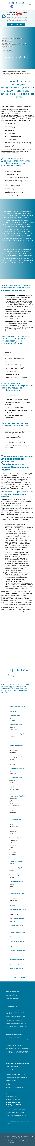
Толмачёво (13, 720)
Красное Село (14, 914)
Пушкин (12, 886)
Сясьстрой (13, 752)
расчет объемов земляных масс (15, 1087)
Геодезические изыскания (14, 1034)
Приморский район (16, 925)
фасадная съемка (11, 1080)
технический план (11, 1001)
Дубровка (12, 801)
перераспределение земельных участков (15, 1017)
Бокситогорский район (18, 734)
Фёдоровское (13, 854)
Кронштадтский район (17, 918)
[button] (30, 5)
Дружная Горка (14, 826)
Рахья (11, 810)
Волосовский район (17, 861)
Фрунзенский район (17, 937)
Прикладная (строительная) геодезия (17, 1063)
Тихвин (12, 877)
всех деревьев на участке (13, 1042)
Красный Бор (13, 840)
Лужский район (15, 715)
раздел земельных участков (14, 1020)
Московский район (16, 968)
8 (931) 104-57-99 (16, 3)
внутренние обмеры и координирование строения (14, 1007)
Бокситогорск (14, 736)
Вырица (12, 821)
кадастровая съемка (12, 1003)
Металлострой (14, 729)
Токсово (12, 815)
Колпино (12, 727)
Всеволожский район (17, 796)
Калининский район (17, 959)
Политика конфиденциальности (15, 1109)
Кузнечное (13, 771)
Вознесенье (13, 898)
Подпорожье (13, 902)
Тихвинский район (16, 875)
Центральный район (17, 941)
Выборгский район (16, 778)
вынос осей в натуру (12, 1066)
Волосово (12, 863)
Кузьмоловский (14, 805)
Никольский (13, 900)
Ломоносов (13, 759)
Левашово (13, 780)
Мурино (12, 808)
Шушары (12, 889)
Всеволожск (13, 798)
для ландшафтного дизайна (14, 1045)
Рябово (12, 847)
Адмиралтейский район (18, 950)
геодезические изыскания (13, 1056)
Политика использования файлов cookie (16, 1116)
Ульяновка (13, 852)
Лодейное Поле (14, 789)
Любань (12, 842)
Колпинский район (16, 725)
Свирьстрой (13, 791)
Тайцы (11, 833)
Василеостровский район (19, 955)
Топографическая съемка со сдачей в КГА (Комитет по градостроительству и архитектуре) (17, 1052)
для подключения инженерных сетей (17, 1040)
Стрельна (12, 764)
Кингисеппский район (17, 706)
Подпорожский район (17, 893)
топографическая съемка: (13, 1037)
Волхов (12, 748)
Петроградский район (17, 977)
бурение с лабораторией (13, 1099)
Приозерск (13, 773)
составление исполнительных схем (16, 1074)
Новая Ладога (14, 750)
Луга (11, 718)
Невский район (15, 973)
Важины (12, 895)
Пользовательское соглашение (15, 1112)
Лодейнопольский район (18, 787)
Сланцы (12, 870)
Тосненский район (16, 838)
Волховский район (16, 745)
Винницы (12, 905)
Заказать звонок (15, 57)
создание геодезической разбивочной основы (17, 1083)
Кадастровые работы (12, 991)
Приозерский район (17, 768)
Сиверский (13, 831)
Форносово (13, 856)
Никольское (13, 845)
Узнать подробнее (16, 24)
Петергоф (12, 761)
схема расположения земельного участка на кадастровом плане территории (15, 1012)
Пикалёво (12, 741)
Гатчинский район (16, 819)
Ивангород (13, 711)
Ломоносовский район (18, 932)
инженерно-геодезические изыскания (17, 1048)
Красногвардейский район (19, 964)
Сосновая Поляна (15, 912)
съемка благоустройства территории (16, 1077)
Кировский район (16, 946)
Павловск (12, 884)
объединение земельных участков (16, 1023)
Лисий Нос (13, 928)
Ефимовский (13, 738)
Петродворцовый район (18, 757)
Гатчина (12, 824)
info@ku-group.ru (11, 1107)
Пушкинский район (16, 882)
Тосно (11, 849)
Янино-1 (12, 803)
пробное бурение (11, 1096)
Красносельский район (18, 909)
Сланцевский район (17, 868)
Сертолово (13, 812)
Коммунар (13, 829)
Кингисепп (13, 708)
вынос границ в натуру (12, 998)
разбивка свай (10, 1071)
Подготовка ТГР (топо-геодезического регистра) (17, 1027)
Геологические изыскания (14, 1094)
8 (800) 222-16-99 (13, 1105)
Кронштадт (13, 921)
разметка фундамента (12, 1069)
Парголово (13, 782)
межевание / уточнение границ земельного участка (15, 994)
